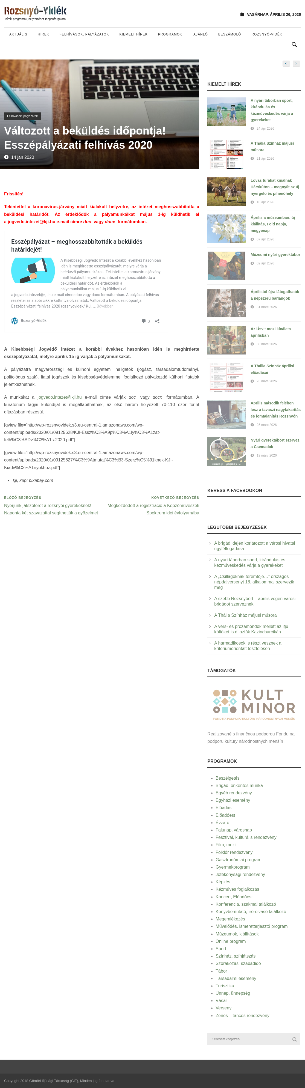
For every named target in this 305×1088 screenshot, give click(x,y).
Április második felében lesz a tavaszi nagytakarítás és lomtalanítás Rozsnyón (276, 409)
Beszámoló (229, 34)
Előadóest (225, 815)
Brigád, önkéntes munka (239, 785)
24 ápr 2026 (265, 128)
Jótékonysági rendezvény (240, 874)
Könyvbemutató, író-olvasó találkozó (251, 911)
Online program (231, 941)
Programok (170, 34)
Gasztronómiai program (238, 859)
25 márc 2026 (267, 425)
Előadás (223, 807)
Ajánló (200, 34)
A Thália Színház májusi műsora (245, 615)
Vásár (221, 1000)
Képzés (223, 882)
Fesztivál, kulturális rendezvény (246, 837)
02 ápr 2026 (265, 263)
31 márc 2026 (267, 307)
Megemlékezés (230, 919)
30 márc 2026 (267, 344)
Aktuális (18, 34)
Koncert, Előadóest (234, 897)
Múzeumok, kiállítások (237, 934)
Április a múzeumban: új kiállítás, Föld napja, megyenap (273, 224)
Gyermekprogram (232, 867)
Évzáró (222, 822)
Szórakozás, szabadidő (238, 963)
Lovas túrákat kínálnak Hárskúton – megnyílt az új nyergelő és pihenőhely (275, 187)
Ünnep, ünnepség (233, 993)
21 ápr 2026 (265, 158)
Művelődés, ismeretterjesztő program (251, 926)
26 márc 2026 (267, 381)
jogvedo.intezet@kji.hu (31, 221)
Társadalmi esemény (236, 978)
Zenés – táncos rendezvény (242, 1015)
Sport (221, 948)
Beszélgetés (227, 778)
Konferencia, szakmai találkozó (246, 904)
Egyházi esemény (233, 800)
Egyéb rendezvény (234, 793)
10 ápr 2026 (265, 202)
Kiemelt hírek (133, 34)
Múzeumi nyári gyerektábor (275, 254)
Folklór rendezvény (234, 852)
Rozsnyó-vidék (266, 34)
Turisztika (225, 985)
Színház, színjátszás (235, 956)
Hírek (43, 34)
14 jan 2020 (22, 157)
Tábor (221, 971)
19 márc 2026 (267, 455)
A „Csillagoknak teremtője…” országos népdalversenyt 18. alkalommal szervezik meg (254, 582)
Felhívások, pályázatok (84, 34)
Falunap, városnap (234, 830)
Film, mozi (226, 844)
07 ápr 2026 (265, 239)
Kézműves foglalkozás (237, 889)
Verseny (223, 1008)
